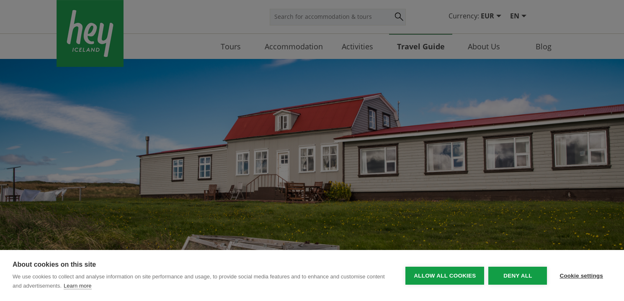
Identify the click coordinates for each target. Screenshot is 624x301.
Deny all (517, 276)
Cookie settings (581, 276)
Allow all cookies (445, 276)
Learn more (77, 286)
